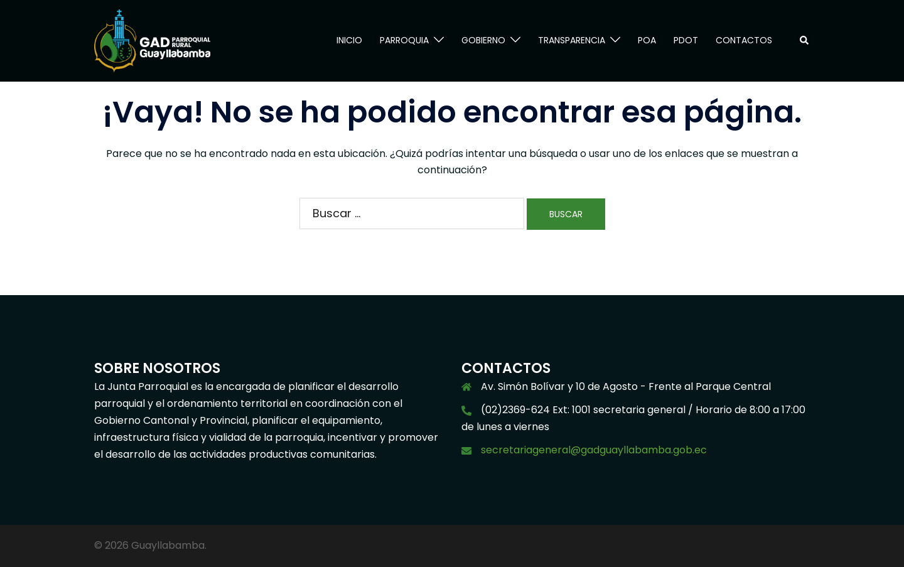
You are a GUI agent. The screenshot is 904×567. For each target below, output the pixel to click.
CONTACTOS (744, 40)
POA (647, 40)
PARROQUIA (404, 40)
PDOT (686, 40)
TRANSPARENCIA (571, 40)
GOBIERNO (483, 40)
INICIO (349, 40)
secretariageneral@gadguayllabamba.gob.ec (594, 450)
